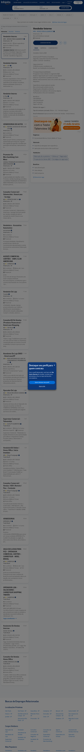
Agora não (42, 386)
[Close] (54, 365)
